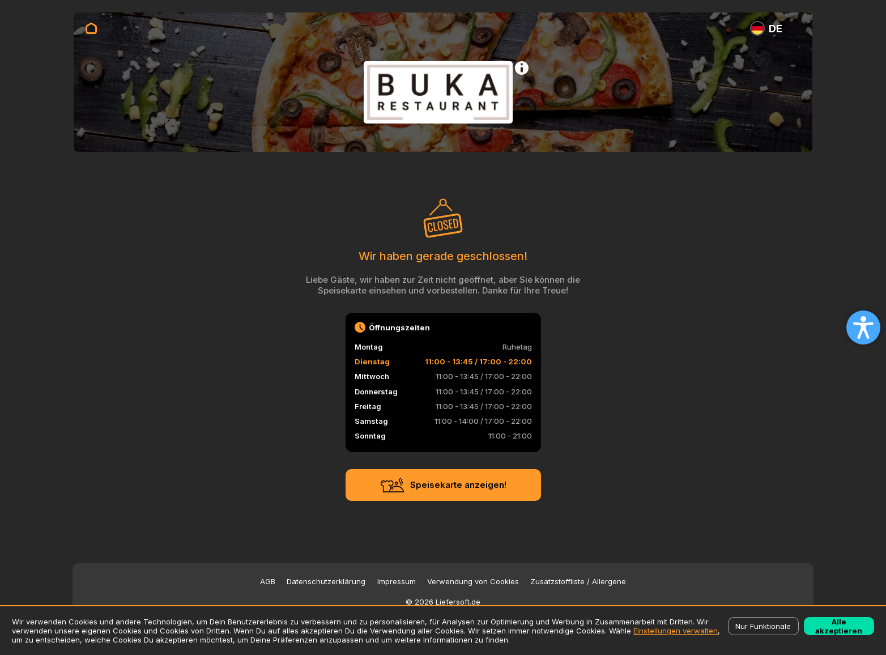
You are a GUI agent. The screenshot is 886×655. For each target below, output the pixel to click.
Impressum (396, 581)
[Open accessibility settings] (863, 327)
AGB (267, 581)
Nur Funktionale (763, 626)
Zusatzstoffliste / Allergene (578, 581)
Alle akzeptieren (838, 626)
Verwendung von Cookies (473, 581)
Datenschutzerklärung (326, 581)
